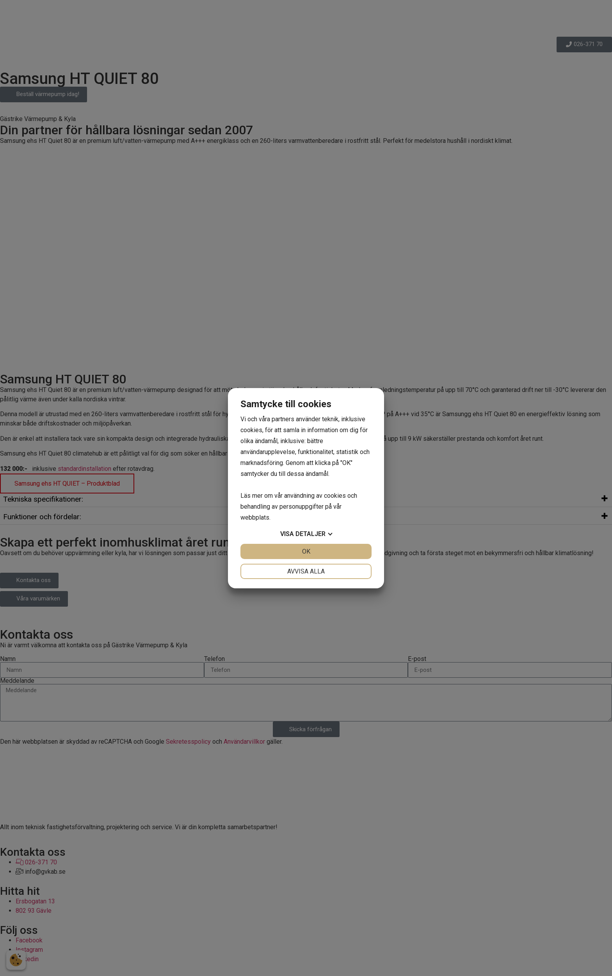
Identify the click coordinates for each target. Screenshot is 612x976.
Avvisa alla (306, 571)
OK (306, 551)
